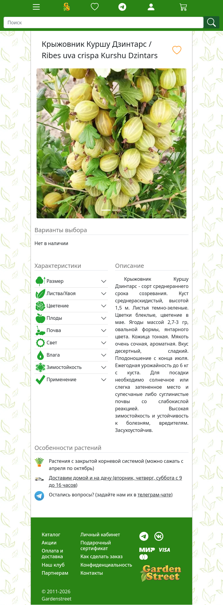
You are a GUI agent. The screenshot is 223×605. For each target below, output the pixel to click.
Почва (48, 330)
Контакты (91, 573)
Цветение (52, 306)
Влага (48, 355)
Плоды (49, 318)
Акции (49, 542)
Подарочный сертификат (95, 545)
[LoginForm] (151, 6)
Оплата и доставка (52, 553)
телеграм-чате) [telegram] (155, 494)
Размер (50, 281)
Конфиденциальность (106, 565)
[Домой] (66, 7)
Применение (56, 380)
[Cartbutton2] (183, 7)
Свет (46, 343)
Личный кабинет (100, 534)
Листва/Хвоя (56, 293)
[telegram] (122, 7)
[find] (211, 22)
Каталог (51, 534)
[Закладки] (95, 7)
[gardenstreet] (160, 573)
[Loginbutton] (151, 6)
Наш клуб (53, 565)
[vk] (158, 534)
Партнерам (55, 573)
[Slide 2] (116, 210)
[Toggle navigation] (36, 7)
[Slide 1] (106, 210)
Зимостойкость (59, 367)
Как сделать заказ (101, 556)
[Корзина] (183, 7)
